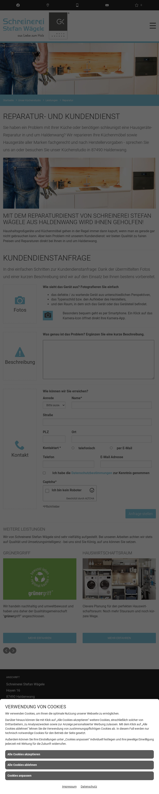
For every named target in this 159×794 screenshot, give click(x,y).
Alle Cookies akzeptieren (23, 754)
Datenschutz (89, 786)
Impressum (69, 786)
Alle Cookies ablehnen (22, 764)
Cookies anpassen (19, 775)
